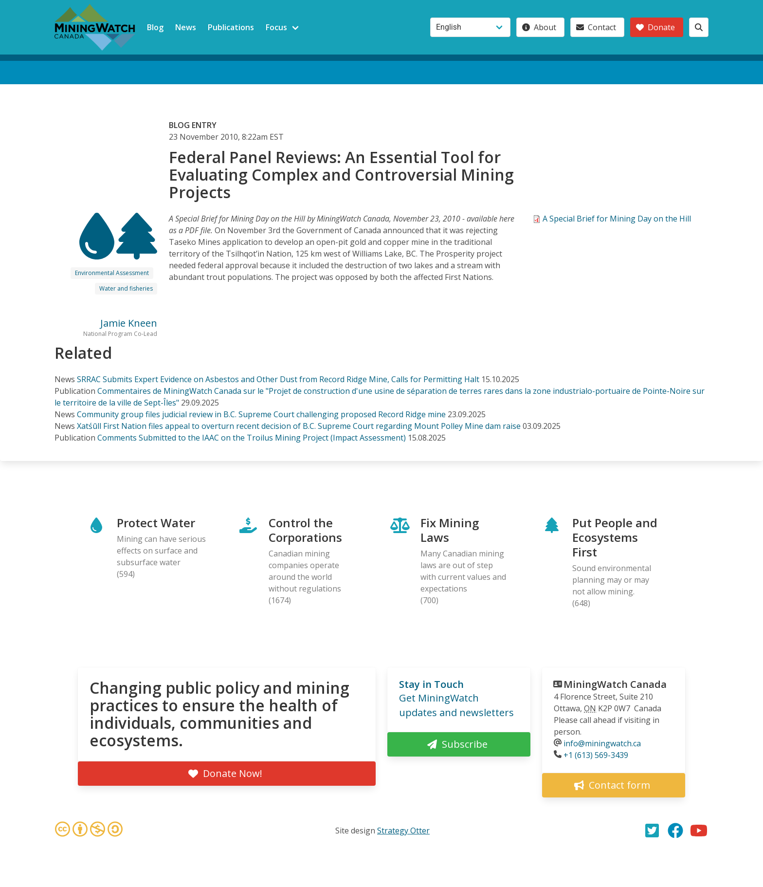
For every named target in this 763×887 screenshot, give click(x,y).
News (185, 27)
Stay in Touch (431, 684)
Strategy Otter (403, 830)
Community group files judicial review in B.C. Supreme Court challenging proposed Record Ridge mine (261, 414)
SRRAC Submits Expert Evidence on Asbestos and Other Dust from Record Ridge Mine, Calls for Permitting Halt (278, 379)
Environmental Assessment (112, 273)
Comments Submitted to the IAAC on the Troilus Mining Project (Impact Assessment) (251, 437)
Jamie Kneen (128, 323)
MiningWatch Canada (615, 684)
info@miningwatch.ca (602, 743)
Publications (231, 27)
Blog (155, 27)
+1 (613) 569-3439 (595, 755)
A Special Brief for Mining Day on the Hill (617, 218)
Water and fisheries (126, 288)
